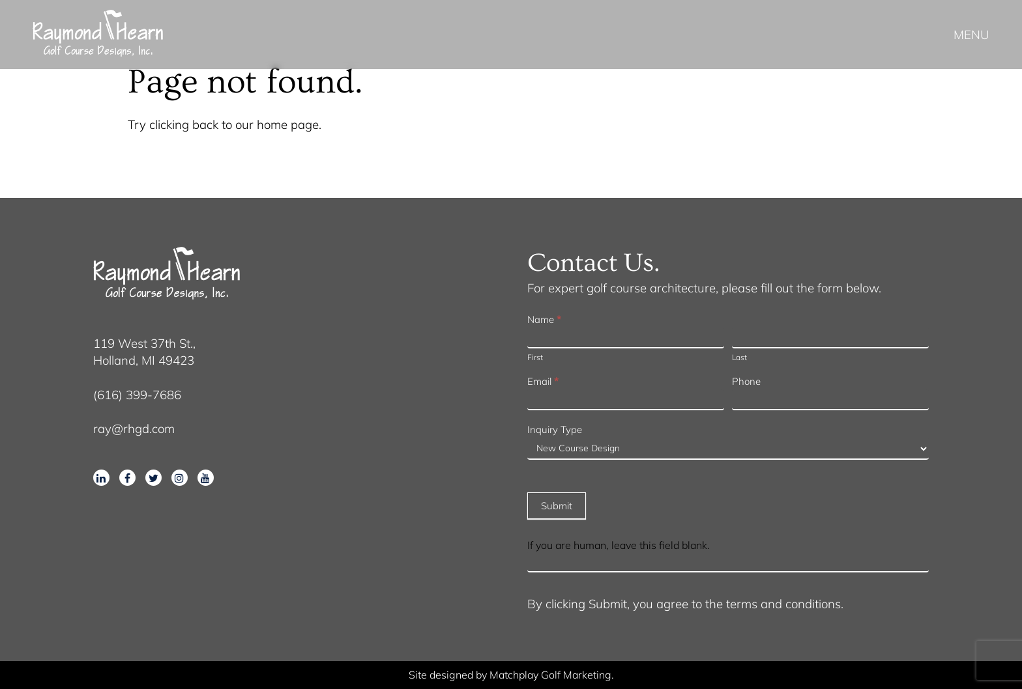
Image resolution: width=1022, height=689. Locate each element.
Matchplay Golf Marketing (550, 674)
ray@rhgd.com (134, 428)
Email (543, 381)
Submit (556, 505)
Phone (746, 381)
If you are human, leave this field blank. (618, 545)
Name (544, 319)
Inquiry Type (554, 429)
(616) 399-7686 (137, 394)
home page (288, 124)
